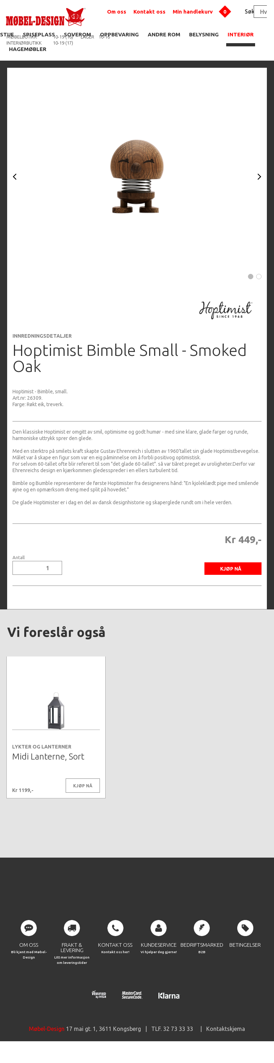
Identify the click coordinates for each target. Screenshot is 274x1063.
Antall (18, 557)
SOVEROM (77, 34)
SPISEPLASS (39, 34)
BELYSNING (204, 34)
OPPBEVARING (119, 34)
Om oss (116, 12)
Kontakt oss (149, 12)
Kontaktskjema (225, 1041)
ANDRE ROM (164, 34)
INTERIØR (241, 34)
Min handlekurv (193, 12)
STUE (7, 34)
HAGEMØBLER (27, 49)
